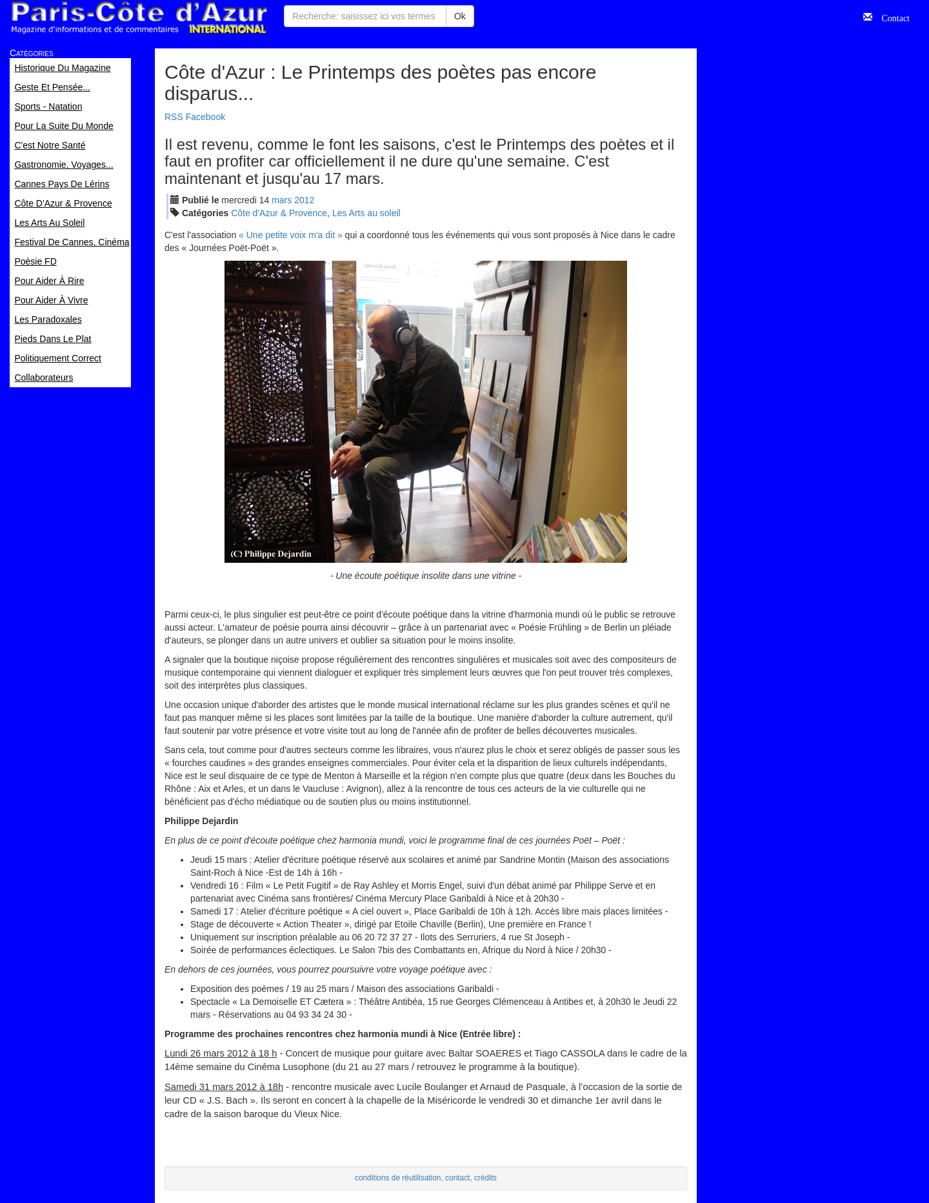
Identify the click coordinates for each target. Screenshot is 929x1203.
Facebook (205, 117)
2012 (304, 200)
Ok (460, 16)
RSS (174, 117)
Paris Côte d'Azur (139, 17)
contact (457, 1177)
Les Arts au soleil (366, 213)
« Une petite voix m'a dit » (291, 235)
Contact (891, 17)
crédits (485, 1177)
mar (282, 200)
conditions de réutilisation (398, 1177)
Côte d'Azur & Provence (279, 213)
